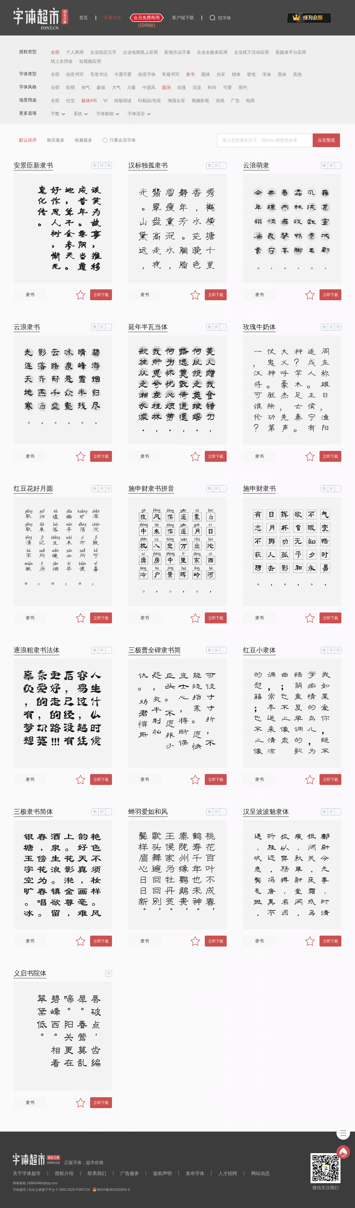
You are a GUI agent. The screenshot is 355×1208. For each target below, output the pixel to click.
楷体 (236, 74)
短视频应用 (90, 61)
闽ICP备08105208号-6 (113, 1190)
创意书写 (75, 74)
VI (105, 101)
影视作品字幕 (177, 52)
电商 (250, 101)
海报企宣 (176, 101)
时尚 (212, 87)
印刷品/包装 (149, 101)
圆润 (166, 87)
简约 (242, 87)
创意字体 (147, 74)
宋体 (266, 74)
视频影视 (200, 101)
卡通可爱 (123, 74)
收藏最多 (83, 140)
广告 (235, 101)
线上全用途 (62, 61)
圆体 (205, 74)
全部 (55, 52)
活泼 (197, 87)
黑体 (282, 74)
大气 (116, 87)
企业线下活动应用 (251, 52)
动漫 (181, 87)
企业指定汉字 (103, 52)
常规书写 (170, 74)
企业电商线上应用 (140, 52)
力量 (131, 87)
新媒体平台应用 (291, 52)
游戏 (220, 101)
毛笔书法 (99, 74)
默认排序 (28, 140)
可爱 (227, 87)
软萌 (70, 87)
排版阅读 (123, 101)
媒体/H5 (89, 101)
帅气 (85, 87)
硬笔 (251, 74)
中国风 (148, 87)
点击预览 (326, 140)
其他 (297, 74)
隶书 (190, 74)
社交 (70, 101)
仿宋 (221, 74)
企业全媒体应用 (212, 52)
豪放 (101, 87)
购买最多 (55, 140)
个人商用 (75, 52)
